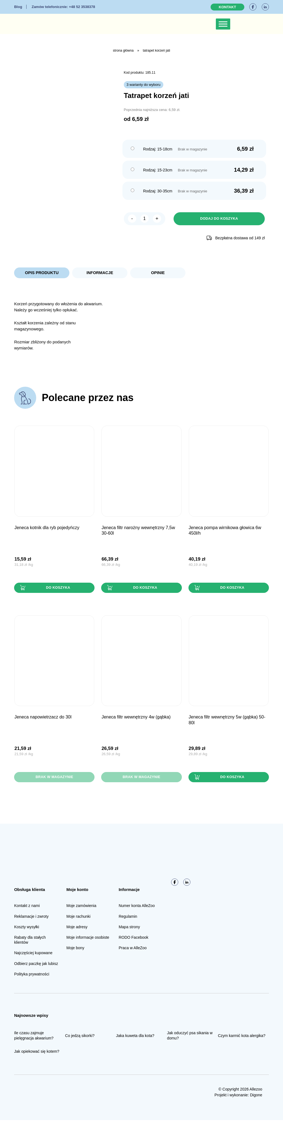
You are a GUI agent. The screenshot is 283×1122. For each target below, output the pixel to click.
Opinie (157, 273)
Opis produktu (41, 273)
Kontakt (227, 7)
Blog (18, 7)
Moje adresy (76, 929)
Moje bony (75, 950)
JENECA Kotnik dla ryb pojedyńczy (46, 528)
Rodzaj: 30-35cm (157, 191)
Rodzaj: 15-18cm (157, 149)
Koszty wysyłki (26, 929)
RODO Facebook (133, 939)
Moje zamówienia (81, 907)
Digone (256, 1097)
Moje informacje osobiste (87, 939)
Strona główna (123, 50)
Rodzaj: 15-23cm (157, 170)
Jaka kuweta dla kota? (135, 1037)
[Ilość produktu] (144, 219)
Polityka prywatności (31, 976)
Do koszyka (57, 589)
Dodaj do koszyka (219, 219)
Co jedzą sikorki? (80, 1037)
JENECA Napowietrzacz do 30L (42, 718)
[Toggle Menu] (223, 23)
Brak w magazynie (54, 778)
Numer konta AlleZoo (137, 907)
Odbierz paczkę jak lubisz (36, 965)
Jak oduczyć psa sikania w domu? (190, 1037)
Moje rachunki (78, 918)
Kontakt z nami (27, 907)
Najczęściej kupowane (33, 955)
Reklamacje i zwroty (31, 918)
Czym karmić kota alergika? (241, 1037)
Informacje (99, 273)
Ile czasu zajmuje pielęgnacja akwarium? (33, 1037)
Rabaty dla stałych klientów (30, 941)
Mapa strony (129, 929)
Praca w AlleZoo (132, 950)
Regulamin (128, 918)
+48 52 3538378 (63, 7)
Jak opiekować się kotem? (36, 1053)
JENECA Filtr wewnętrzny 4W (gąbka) (136, 718)
